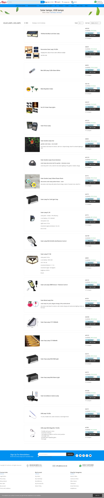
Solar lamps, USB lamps (12, 23)
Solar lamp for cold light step (49, 199)
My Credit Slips (38, 478)
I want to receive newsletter (46, 456)
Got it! (97, 495)
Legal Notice (3, 476)
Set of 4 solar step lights (48, 107)
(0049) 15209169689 (88, 465)
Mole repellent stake (47, 89)
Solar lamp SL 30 (45, 212)
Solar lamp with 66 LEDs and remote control (53, 241)
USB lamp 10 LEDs (46, 413)
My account (3, 486)
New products (3, 481)
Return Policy (38, 486)
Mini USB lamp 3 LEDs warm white (50, 70)
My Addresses (38, 481)
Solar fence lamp (46, 126)
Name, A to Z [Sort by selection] (95, 23)
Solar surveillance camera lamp (50, 396)
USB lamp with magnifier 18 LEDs (50, 428)
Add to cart (92, 35)
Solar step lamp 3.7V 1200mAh (49, 322)
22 (80, 23)
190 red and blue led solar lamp (50, 33)
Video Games (73, 481)
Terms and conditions (5, 488)
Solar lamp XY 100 (46, 254)
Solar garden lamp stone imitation (51, 160)
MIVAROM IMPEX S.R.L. (36, 465)
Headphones (73, 488)
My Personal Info (39, 483)
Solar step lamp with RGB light (50, 359)
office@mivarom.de (61, 466)
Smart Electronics (74, 486)
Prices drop (2, 478)
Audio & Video (73, 476)
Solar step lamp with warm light (50, 377)
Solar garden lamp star (47, 141)
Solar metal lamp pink (47, 300)
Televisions (73, 483)
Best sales (2, 483)
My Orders (37, 476)
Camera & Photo (74, 478)
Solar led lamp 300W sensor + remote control (54, 285)
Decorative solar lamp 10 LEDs (49, 49)
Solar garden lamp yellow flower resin (52, 178)
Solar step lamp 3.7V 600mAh (49, 340)
